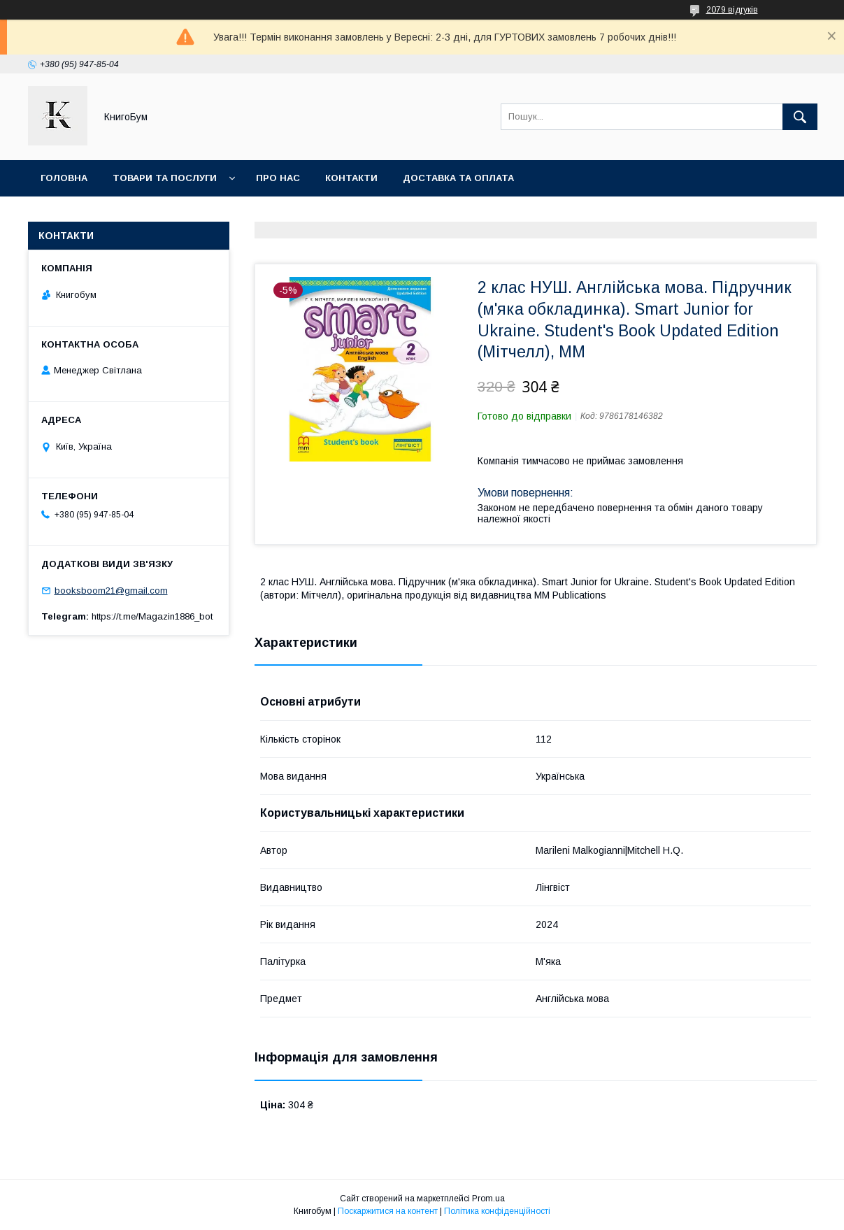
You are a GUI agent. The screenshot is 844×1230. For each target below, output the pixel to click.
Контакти (351, 178)
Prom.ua (488, 1198)
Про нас (278, 178)
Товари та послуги (165, 178)
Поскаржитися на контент (388, 1211)
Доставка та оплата (458, 178)
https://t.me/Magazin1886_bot (152, 616)
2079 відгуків (732, 10)
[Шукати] (799, 116)
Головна (64, 178)
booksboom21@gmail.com (111, 590)
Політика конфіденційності (497, 1211)
